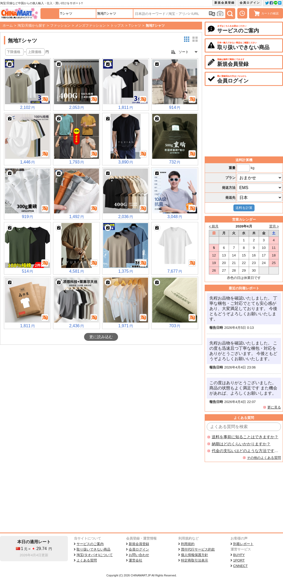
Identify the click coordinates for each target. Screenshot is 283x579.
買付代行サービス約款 (198, 549)
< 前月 (214, 226)
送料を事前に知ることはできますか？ (245, 437)
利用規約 (187, 544)
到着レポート (243, 544)
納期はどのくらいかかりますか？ (241, 444)
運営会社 (135, 560)
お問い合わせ (139, 555)
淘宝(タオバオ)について (94, 555)
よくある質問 (86, 560)
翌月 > (274, 226)
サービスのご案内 (90, 544)
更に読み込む (101, 337)
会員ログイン (250, 2)
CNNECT (240, 566)
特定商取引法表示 (194, 560)
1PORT (239, 560)
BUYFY (239, 555)
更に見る (274, 407)
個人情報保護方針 (194, 555)
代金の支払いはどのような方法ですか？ (245, 451)
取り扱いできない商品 (93, 549)
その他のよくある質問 (264, 458)
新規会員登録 (224, 2)
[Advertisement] (101, 383)
